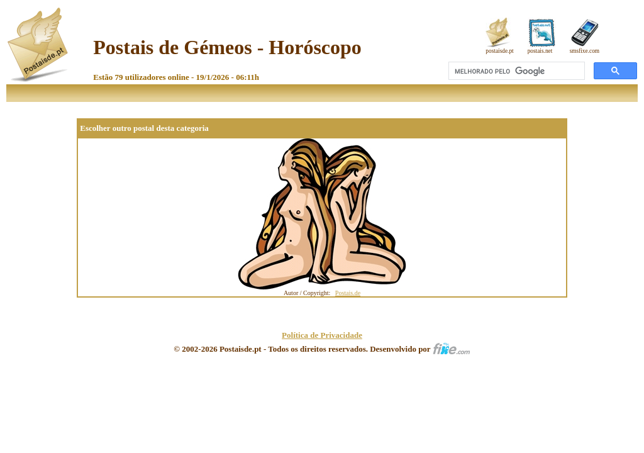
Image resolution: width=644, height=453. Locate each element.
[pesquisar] (515, 71)
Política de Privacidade (322, 335)
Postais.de (347, 292)
